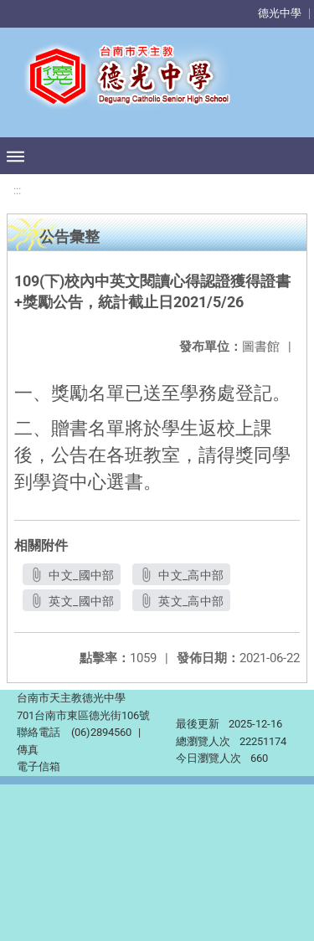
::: (17, 190)
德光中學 (279, 13)
